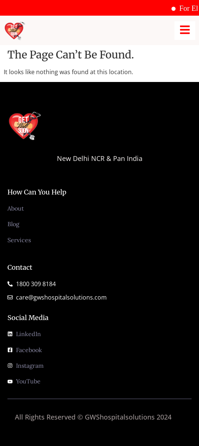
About (15, 208)
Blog (13, 224)
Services (19, 240)
